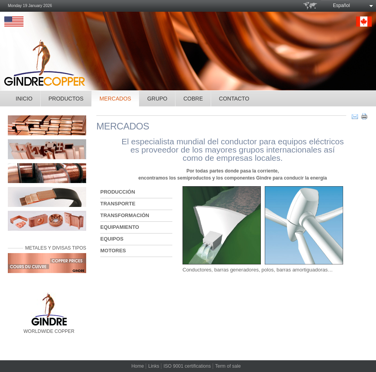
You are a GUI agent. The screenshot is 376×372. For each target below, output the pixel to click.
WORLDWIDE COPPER (49, 313)
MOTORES (113, 250)
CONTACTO (234, 98)
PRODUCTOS (66, 98)
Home (137, 366)
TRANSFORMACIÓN (124, 215)
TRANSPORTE (118, 204)
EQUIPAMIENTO (119, 227)
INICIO (24, 98)
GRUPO (157, 98)
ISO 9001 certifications (187, 366)
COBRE (193, 98)
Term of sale (227, 366)
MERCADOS (115, 98)
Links (153, 366)
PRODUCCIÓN (117, 192)
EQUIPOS (111, 239)
